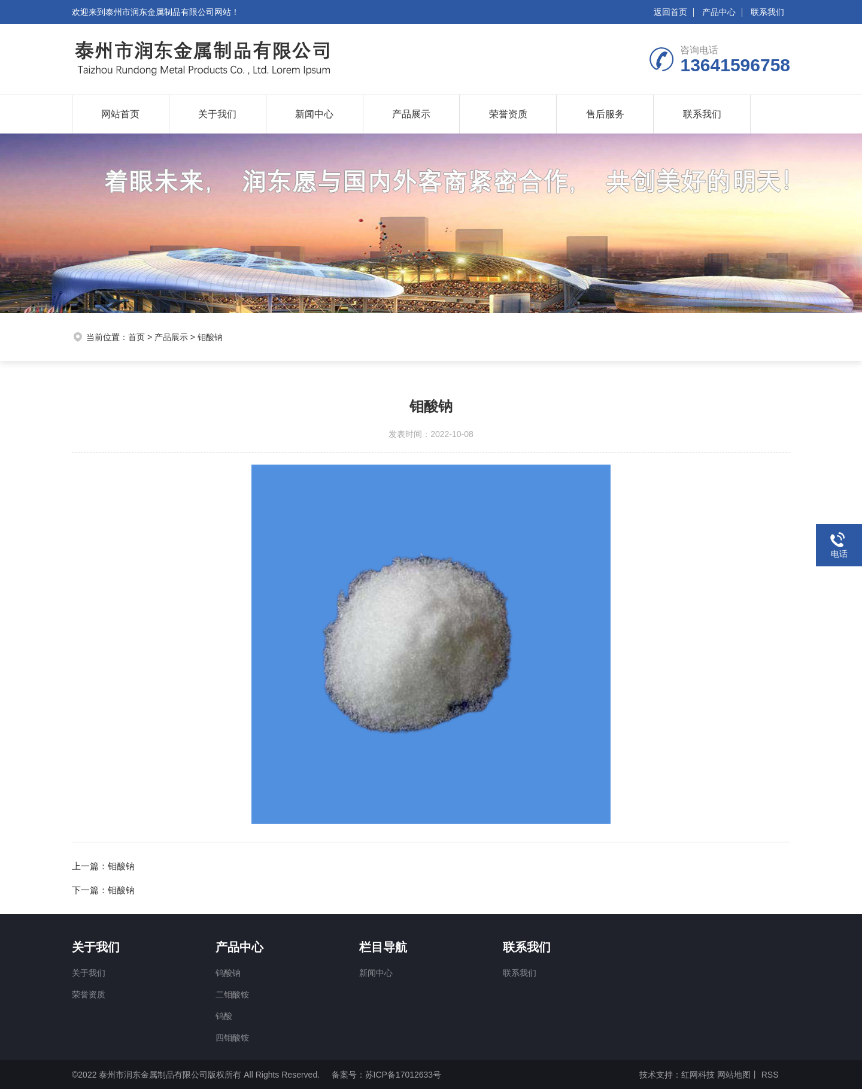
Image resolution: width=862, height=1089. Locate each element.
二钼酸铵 (232, 994)
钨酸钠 (228, 973)
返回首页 (670, 12)
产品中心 (719, 12)
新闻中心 (314, 114)
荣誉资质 (508, 114)
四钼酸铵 (232, 1037)
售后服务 (605, 114)
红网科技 (698, 1074)
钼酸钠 (210, 337)
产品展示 (411, 114)
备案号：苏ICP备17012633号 (387, 1074)
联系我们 (767, 12)
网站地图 (734, 1074)
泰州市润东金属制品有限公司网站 (168, 12)
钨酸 (224, 1016)
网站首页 (120, 114)
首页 (136, 337)
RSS (769, 1074)
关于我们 (217, 114)
